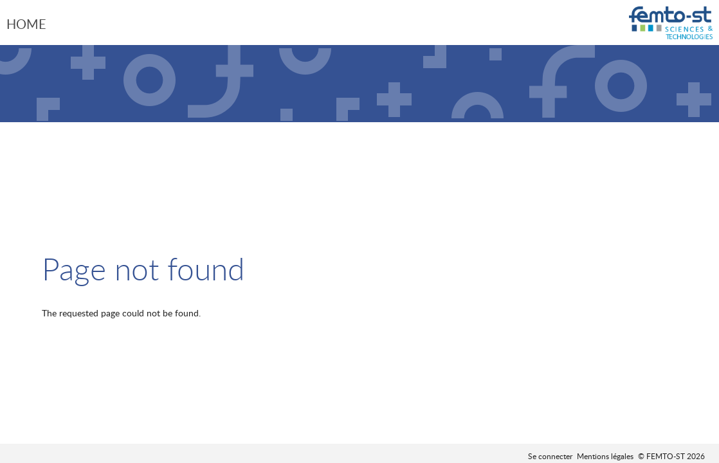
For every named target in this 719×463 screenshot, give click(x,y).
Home (26, 24)
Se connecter (550, 456)
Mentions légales (605, 456)
